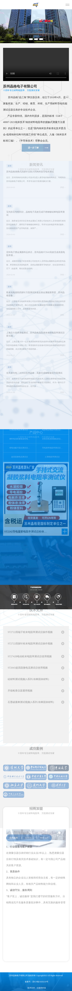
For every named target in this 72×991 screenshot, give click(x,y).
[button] (31, 39)
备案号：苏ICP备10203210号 (36, 982)
